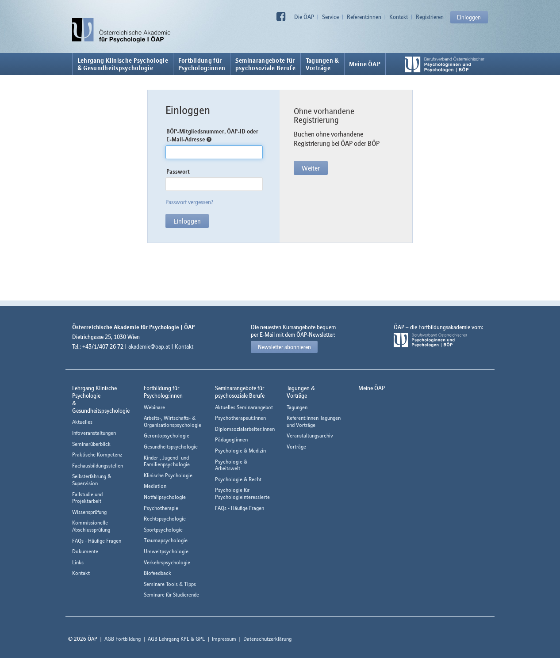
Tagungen (297, 407)
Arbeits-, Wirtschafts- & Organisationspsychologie (172, 421)
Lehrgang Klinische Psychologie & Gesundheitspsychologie (122, 64)
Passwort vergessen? (189, 201)
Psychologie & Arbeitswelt (231, 465)
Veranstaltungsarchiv (310, 435)
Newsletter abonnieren (284, 346)
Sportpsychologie (163, 529)
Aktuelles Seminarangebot (244, 407)
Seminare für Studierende (171, 594)
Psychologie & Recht (238, 479)
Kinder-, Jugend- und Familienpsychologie (167, 461)
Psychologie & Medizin (240, 450)
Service (330, 16)
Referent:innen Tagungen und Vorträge (314, 421)
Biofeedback (157, 573)
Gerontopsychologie (166, 435)
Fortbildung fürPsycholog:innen (202, 64)
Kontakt (398, 16)
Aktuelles (82, 421)
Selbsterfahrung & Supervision (91, 480)
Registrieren (430, 16)
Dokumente (85, 551)
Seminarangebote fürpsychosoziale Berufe (265, 64)
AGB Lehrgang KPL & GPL (176, 638)
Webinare (154, 407)
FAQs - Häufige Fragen (96, 540)
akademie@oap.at (149, 346)
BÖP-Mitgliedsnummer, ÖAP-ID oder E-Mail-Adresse (212, 135)
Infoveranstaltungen (94, 433)
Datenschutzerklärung (267, 638)
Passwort (178, 171)
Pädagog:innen (231, 439)
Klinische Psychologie (168, 475)
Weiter (311, 168)
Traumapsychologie (166, 540)
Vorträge (296, 446)
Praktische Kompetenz (97, 454)
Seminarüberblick (91, 444)
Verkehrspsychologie (167, 562)
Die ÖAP (304, 16)
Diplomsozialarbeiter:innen (245, 429)
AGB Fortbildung (122, 638)
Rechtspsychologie (165, 518)
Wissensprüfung (89, 512)
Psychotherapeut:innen (240, 418)
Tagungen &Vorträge (322, 64)
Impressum (224, 638)
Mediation (155, 486)
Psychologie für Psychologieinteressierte (242, 493)
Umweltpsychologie (166, 551)
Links (78, 562)
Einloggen (469, 17)
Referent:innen (364, 16)
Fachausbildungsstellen (97, 465)
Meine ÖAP (364, 64)
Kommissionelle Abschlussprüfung (91, 526)
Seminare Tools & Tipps (170, 584)
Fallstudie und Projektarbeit (87, 498)
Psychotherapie (161, 508)
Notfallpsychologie (165, 497)
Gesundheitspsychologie (171, 446)
